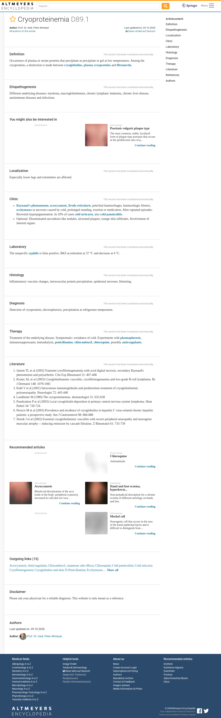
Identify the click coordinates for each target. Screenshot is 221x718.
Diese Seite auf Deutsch (76, 671)
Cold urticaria (143, 565)
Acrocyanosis (17, 565)
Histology (171, 52)
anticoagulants (131, 342)
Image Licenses (121, 685)
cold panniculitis (111, 214)
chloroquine (101, 342)
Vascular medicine (22, 699)
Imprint (191, 714)
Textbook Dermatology (75, 667)
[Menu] (211, 6)
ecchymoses (24, 210)
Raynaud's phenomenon (32, 205)
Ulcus (167, 681)
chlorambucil (83, 342)
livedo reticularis (79, 205)
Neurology (17, 688)
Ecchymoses (94, 570)
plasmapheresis (130, 338)
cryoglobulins (73, 65)
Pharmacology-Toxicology (26, 692)
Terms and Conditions (169, 714)
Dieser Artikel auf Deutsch (140, 31)
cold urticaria (84, 214)
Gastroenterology (21, 678)
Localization (173, 35)
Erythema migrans (173, 667)
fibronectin (124, 65)
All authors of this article (22, 31)
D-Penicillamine (75, 570)
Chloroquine (103, 565)
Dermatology (19, 674)
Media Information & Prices (127, 688)
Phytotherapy (19, 696)
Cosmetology (19, 667)
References (172, 75)
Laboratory (172, 46)
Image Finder (70, 664)
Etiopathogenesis (176, 29)
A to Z (28, 664)
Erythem (168, 664)
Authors (170, 80)
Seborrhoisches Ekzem (176, 678)
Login (134, 667)
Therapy (171, 63)
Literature (171, 69)
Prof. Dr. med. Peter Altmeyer (41, 636)
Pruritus (168, 674)
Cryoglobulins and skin (49, 570)
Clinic (169, 41)
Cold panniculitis (123, 565)
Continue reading (145, 145)
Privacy (184, 714)
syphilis (34, 253)
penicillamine (64, 342)
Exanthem (169, 671)
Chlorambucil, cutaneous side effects (71, 565)
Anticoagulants (37, 565)
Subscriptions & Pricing (125, 671)
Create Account (121, 667)
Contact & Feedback (124, 681)
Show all (112, 570)
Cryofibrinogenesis (21, 570)
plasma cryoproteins (97, 65)
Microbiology (19, 685)
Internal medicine (21, 681)
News (116, 664)
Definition (171, 24)
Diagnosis (172, 58)
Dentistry (17, 671)
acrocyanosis (58, 205)
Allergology (18, 664)
